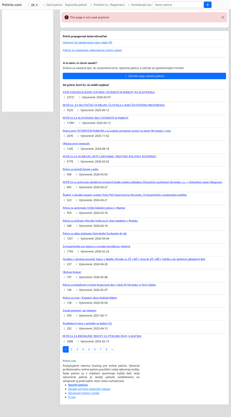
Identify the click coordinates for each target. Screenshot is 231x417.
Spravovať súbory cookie (83, 393)
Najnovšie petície (76, 5)
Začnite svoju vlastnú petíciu (144, 76)
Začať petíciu (52, 5)
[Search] (178, 5)
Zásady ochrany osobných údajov (89, 389)
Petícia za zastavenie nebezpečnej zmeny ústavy (92, 50)
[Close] (223, 17)
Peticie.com (12, 4)
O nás (71, 397)
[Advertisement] (27, 61)
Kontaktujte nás (139, 5)
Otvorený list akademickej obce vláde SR (87, 42)
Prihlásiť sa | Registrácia (107, 5)
